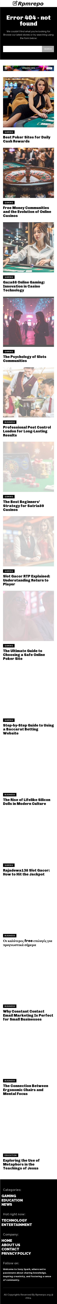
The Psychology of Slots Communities (24, 359)
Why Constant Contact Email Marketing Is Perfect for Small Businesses (28, 1015)
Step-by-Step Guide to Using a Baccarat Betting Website (28, 729)
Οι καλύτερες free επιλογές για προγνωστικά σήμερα (27, 943)
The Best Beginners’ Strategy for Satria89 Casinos (23, 506)
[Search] (48, 49)
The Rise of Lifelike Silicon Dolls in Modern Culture (26, 802)
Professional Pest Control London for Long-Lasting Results (27, 431)
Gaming (9, 132)
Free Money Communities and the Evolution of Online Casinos (27, 212)
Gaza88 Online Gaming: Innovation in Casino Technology (24, 286)
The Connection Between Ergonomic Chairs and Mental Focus (25, 1090)
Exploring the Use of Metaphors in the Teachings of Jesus (21, 1164)
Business (10, 422)
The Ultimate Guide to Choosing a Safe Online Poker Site (24, 655)
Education (11, 1155)
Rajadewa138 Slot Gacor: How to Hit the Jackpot (26, 872)
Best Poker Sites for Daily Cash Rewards (26, 139)
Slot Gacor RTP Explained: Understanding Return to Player (26, 580)
